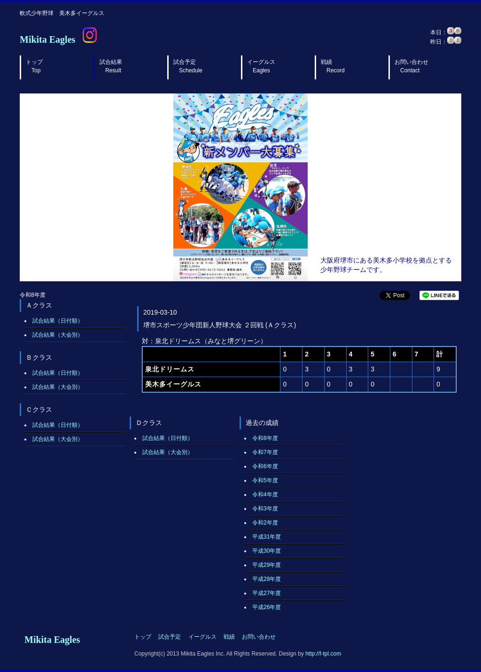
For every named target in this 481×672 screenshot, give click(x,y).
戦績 (333, 66)
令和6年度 (265, 466)
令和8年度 (265, 438)
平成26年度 (266, 607)
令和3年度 (265, 508)
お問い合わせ (411, 66)
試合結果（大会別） (57, 335)
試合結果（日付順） (57, 320)
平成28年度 (266, 579)
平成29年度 (266, 565)
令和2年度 (265, 522)
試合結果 (111, 66)
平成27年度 (266, 593)
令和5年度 (265, 480)
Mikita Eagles (47, 39)
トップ (34, 66)
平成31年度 (266, 536)
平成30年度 (266, 551)
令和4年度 (265, 494)
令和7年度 (265, 452)
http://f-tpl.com (323, 653)
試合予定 (187, 66)
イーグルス (261, 66)
